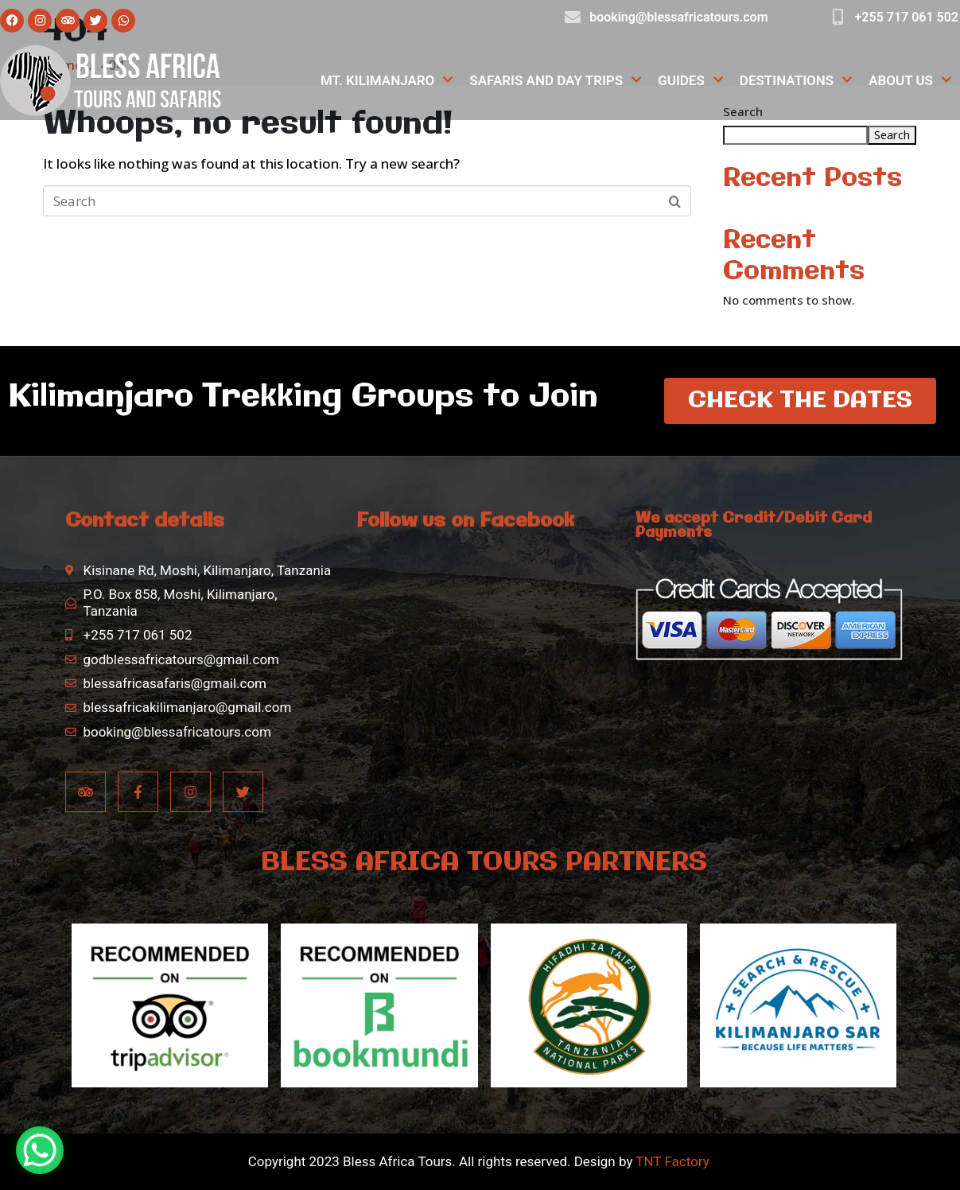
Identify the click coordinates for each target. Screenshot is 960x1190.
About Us (910, 81)
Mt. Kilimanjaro (387, 81)
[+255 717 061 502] (838, 17)
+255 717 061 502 (906, 17)
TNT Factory (671, 1161)
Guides (691, 81)
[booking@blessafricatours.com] (573, 17)
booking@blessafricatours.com (678, 17)
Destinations (796, 81)
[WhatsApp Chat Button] (40, 1150)
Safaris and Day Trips (555, 81)
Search (892, 134)
